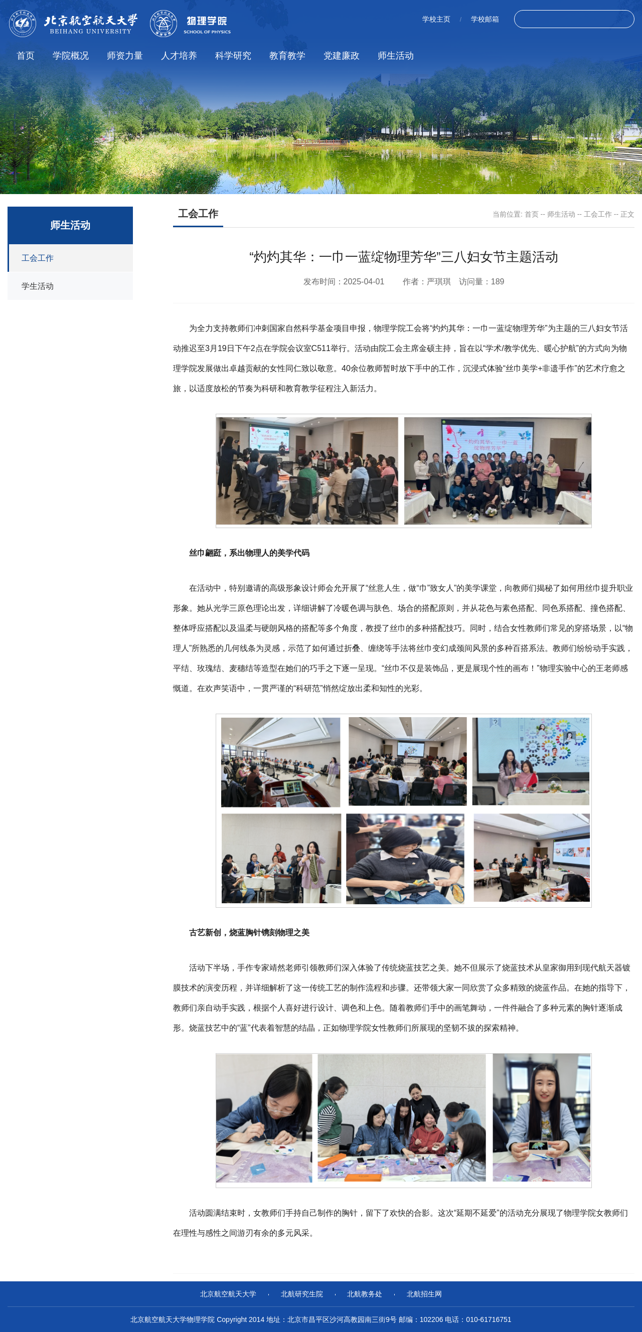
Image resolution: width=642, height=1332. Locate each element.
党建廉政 (342, 56)
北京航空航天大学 (228, 1294)
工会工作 (598, 214)
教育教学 (287, 56)
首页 (26, 56)
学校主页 (436, 19)
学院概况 (71, 56)
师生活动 (396, 56)
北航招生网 (424, 1294)
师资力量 (125, 56)
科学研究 (233, 56)
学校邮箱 (485, 19)
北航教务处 (364, 1294)
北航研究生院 (302, 1294)
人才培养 (179, 56)
